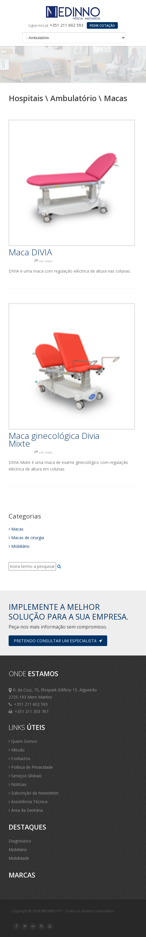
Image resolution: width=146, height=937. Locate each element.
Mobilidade (19, 858)
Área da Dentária (26, 810)
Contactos (19, 758)
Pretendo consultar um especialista (58, 640)
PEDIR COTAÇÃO (102, 25)
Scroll (134, 925)
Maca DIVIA (30, 252)
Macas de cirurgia (26, 537)
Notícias (17, 784)
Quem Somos (23, 741)
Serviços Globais (25, 775)
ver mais (45, 261)
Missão (17, 750)
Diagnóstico (20, 841)
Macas (16, 529)
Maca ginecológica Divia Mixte (54, 439)
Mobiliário (19, 546)
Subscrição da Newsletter (34, 793)
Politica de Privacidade (31, 767)
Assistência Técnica (28, 801)
